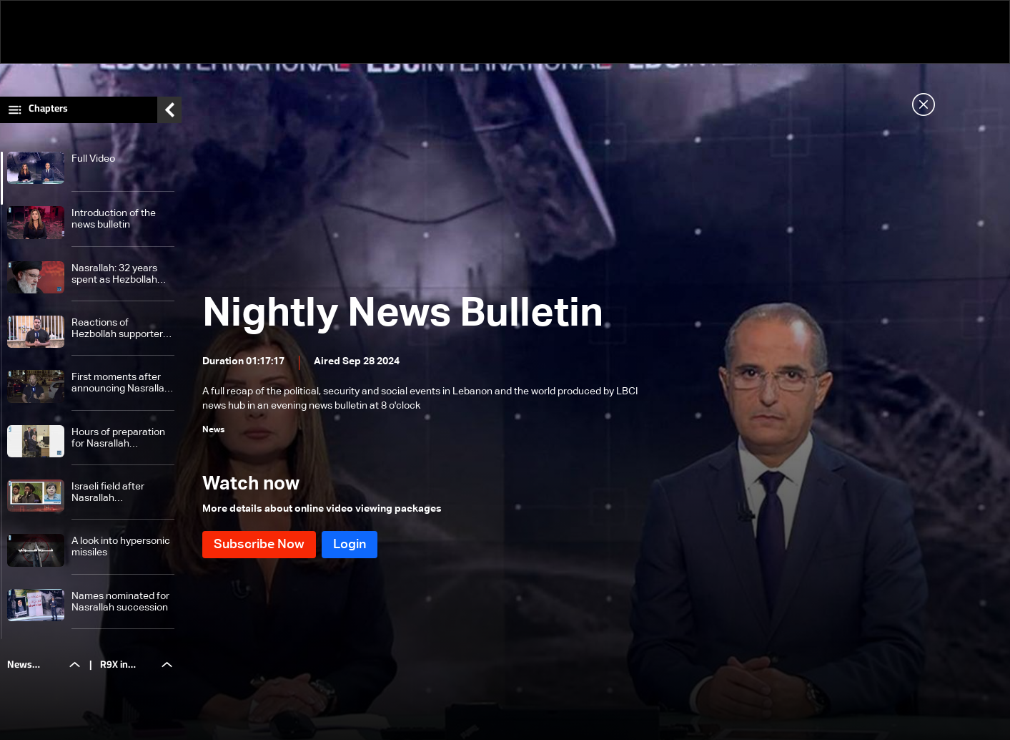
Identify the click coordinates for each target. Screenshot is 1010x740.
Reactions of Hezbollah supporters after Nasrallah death (119, 329)
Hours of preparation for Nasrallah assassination (118, 438)
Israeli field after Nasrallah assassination (107, 493)
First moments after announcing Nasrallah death (120, 383)
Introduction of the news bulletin (113, 219)
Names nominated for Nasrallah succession (120, 602)
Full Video (93, 159)
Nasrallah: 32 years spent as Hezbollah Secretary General (114, 274)
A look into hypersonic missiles (120, 547)
